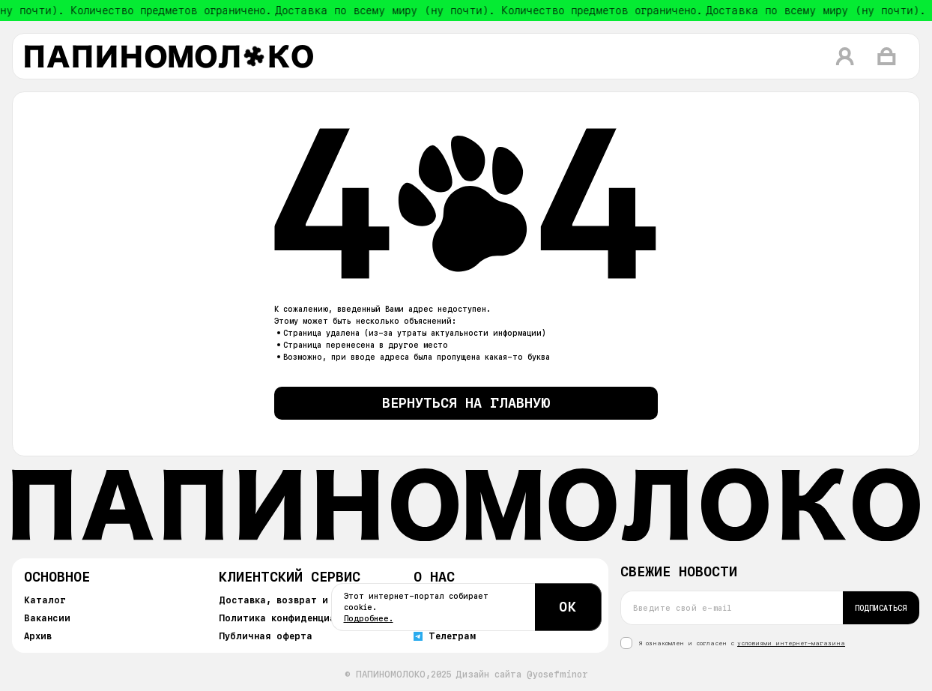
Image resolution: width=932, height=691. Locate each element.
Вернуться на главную (466, 403)
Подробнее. (368, 618)
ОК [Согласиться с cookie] (568, 607)
